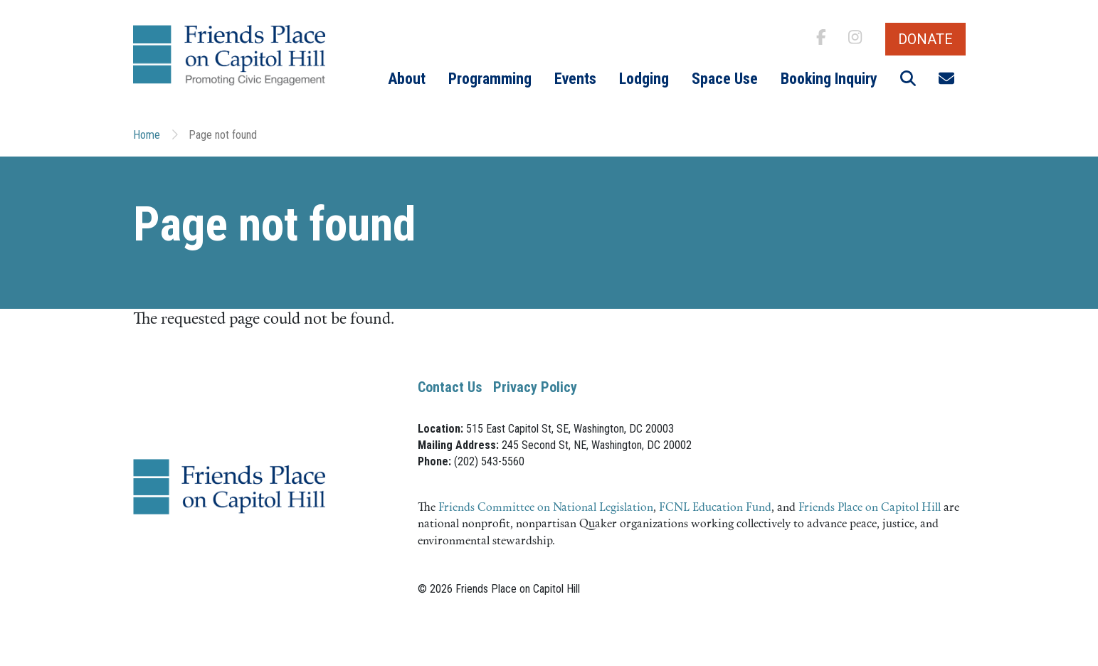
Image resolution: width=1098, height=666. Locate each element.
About (407, 79)
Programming (490, 79)
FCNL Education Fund (715, 508)
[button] (908, 79)
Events (575, 79)
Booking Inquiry (829, 79)
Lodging (644, 79)
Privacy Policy (535, 387)
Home (146, 135)
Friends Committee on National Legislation (545, 508)
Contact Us (450, 387)
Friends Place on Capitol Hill (869, 508)
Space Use (725, 79)
